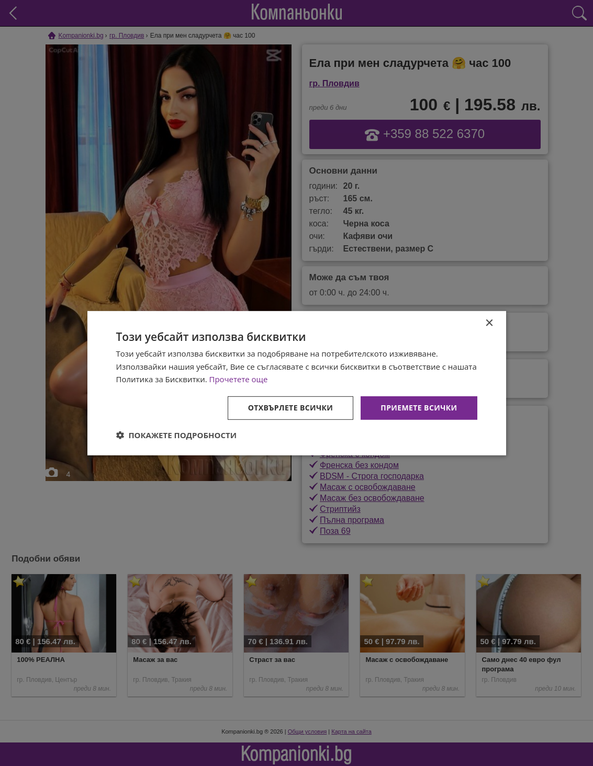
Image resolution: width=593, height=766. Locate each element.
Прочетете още (238, 379)
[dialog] (296, 383)
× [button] (489, 323)
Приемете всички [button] (419, 408)
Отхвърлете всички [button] (290, 408)
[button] (176, 435)
